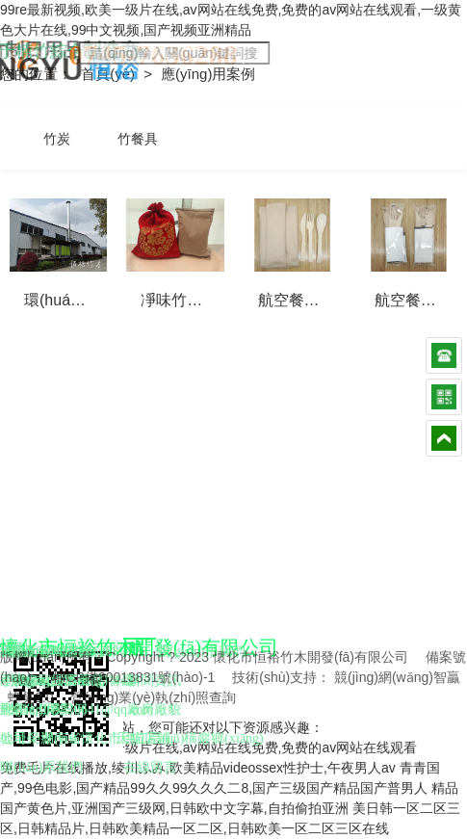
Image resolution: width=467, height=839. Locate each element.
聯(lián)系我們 (41, 767)
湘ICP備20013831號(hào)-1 (132, 677)
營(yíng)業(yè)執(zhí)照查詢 (153, 697)
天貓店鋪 (143, 738)
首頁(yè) (110, 74)
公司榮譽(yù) (38, 738)
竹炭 (56, 138)
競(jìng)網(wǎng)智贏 (397, 677)
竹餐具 (137, 138)
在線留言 (150, 767)
